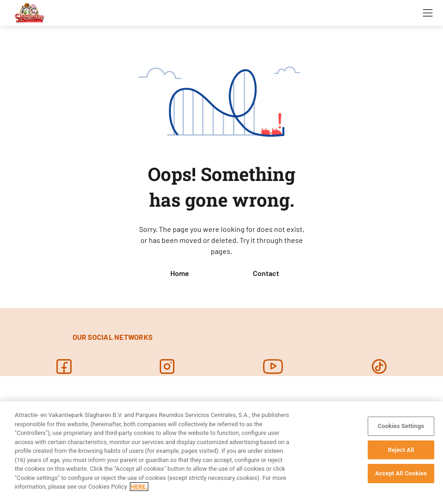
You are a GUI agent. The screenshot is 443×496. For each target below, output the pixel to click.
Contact (266, 273)
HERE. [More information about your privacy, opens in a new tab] (139, 486)
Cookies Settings (401, 426)
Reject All (401, 449)
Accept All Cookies (400, 473)
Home (179, 273)
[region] (221, 448)
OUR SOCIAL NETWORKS (113, 337)
